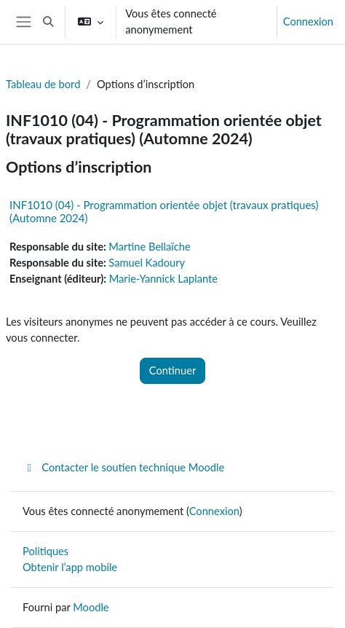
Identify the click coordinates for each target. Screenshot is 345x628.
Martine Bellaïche (149, 246)
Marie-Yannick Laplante (163, 278)
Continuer (172, 370)
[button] (49, 22)
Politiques (45, 551)
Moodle (90, 607)
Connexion (308, 21)
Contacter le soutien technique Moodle (123, 467)
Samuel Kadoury (146, 262)
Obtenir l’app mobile (70, 567)
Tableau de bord (43, 84)
